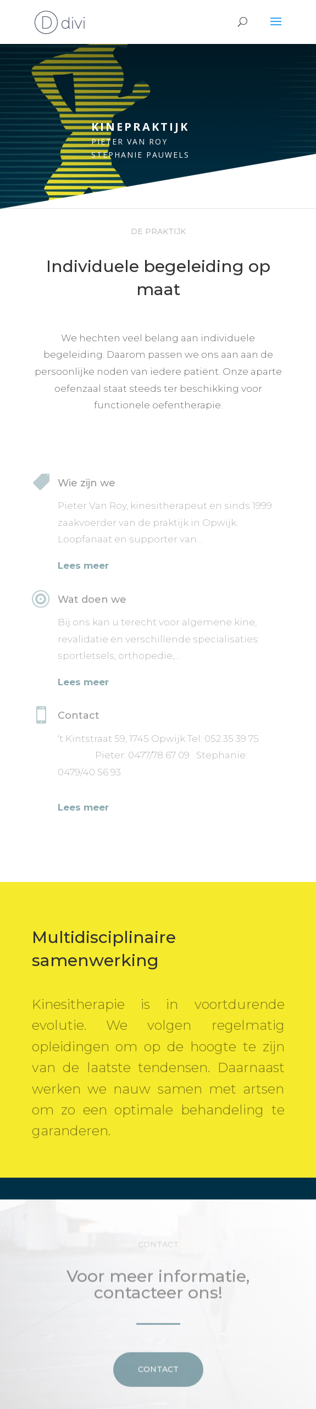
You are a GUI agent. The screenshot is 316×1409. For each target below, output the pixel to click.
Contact (158, 1383)
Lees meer (83, 565)
